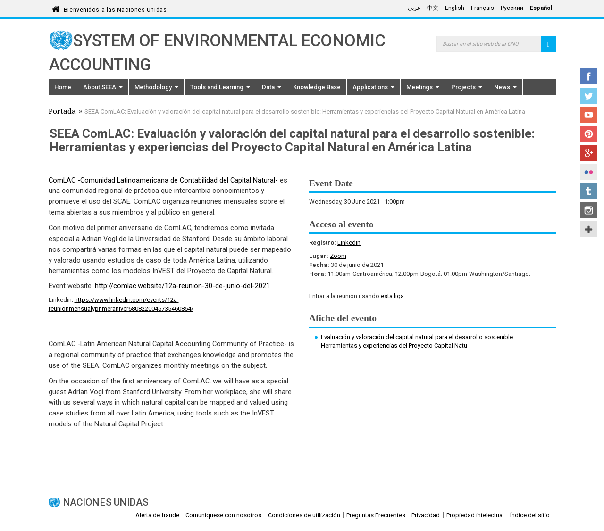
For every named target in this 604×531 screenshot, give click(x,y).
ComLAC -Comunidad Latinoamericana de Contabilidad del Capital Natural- (163, 180)
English (454, 8)
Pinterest (588, 134)
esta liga (392, 295)
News (505, 87)
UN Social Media (588, 229)
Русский (512, 8)
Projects (466, 87)
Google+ (588, 153)
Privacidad (425, 515)
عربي (414, 8)
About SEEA (103, 87)
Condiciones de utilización (304, 515)
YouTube (588, 115)
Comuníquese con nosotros (223, 515)
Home (62, 87)
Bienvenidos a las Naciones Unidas (115, 8)
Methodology (156, 87)
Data (271, 87)
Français (482, 8)
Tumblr (588, 191)
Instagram (588, 210)
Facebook (588, 76)
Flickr (588, 172)
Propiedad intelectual (475, 515)
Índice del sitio (530, 515)
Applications (373, 87)
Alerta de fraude (157, 515)
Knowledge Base (317, 87)
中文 (432, 8)
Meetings (422, 87)
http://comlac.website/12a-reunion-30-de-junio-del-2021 (182, 286)
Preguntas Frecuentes (375, 515)
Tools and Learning (220, 87)
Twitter (588, 96)
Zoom (338, 255)
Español (541, 8)
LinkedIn (349, 242)
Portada (62, 112)
